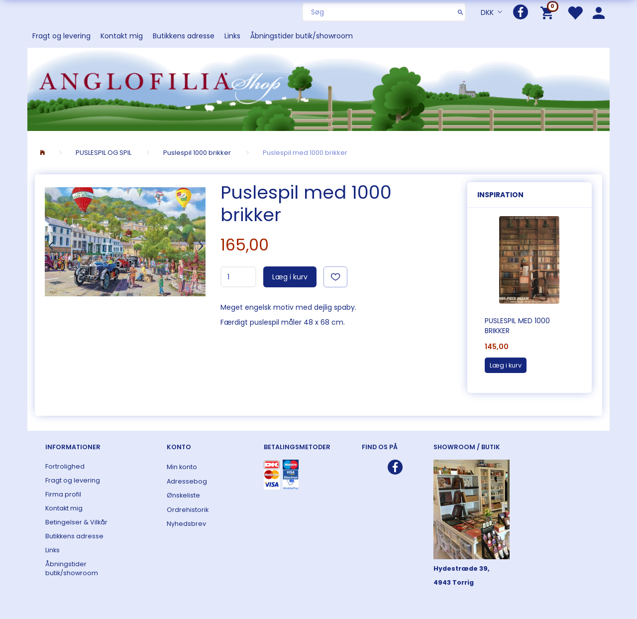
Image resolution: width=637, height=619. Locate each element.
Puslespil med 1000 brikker (517, 326)
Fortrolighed (65, 466)
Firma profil (63, 494)
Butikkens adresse (183, 36)
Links (232, 36)
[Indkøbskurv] (548, 12)
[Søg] (460, 12)
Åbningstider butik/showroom (301, 36)
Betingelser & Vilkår (76, 522)
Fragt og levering (61, 36)
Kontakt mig (122, 36)
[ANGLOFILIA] (318, 88)
